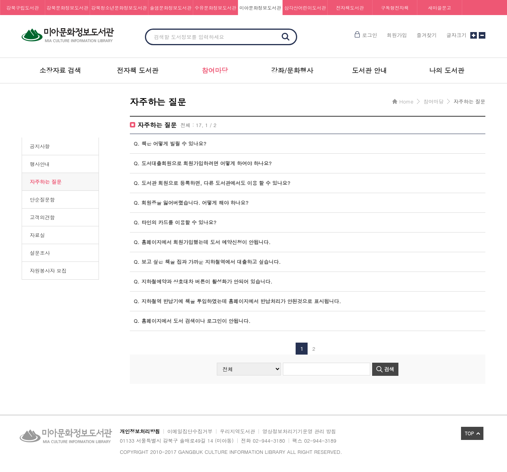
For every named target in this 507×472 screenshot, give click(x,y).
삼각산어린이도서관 (305, 7)
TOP (469, 433)
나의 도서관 (446, 70)
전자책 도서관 (137, 70)
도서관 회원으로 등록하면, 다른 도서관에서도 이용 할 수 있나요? (212, 183)
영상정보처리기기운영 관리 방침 (299, 431)
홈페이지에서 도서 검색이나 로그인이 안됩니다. (192, 321)
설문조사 (40, 252)
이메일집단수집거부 (190, 431)
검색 (285, 37)
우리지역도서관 (237, 431)
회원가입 (397, 35)
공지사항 (40, 146)
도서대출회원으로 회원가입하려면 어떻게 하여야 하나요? (203, 163)
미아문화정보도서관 (260, 7)
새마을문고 (439, 7)
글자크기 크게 (473, 35)
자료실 (37, 235)
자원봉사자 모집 (48, 270)
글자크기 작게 (482, 35)
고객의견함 (42, 217)
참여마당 (215, 70)
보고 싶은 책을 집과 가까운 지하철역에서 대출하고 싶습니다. (207, 262)
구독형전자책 (395, 7)
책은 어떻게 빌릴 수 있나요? (170, 143)
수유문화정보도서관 (215, 7)
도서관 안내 (369, 70)
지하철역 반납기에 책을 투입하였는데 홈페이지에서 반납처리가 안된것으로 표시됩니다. (237, 301)
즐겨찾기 (427, 35)
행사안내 (40, 164)
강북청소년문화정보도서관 (119, 7)
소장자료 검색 (60, 70)
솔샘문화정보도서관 (171, 7)
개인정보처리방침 (140, 431)
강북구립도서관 (23, 7)
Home (406, 101)
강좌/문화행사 (292, 70)
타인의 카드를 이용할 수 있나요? (175, 222)
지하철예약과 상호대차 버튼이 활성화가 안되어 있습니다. (203, 281)
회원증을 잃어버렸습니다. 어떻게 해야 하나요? (191, 203)
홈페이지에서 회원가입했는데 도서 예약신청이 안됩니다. (202, 242)
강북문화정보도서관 (67, 7)
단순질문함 (42, 199)
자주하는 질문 (45, 181)
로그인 (369, 35)
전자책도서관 (350, 7)
